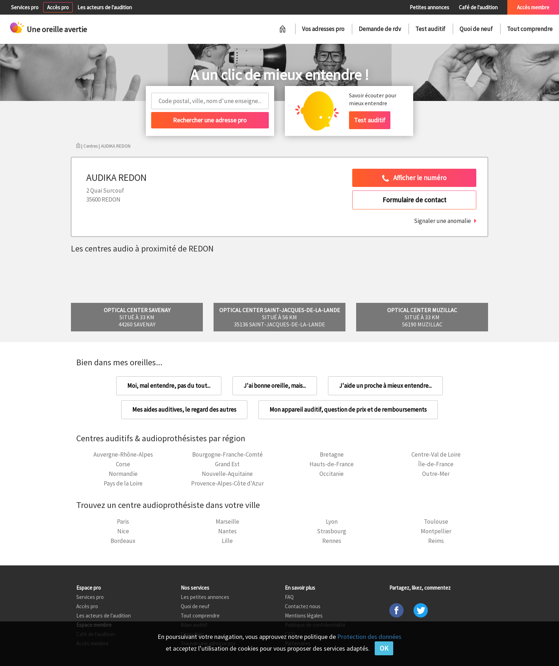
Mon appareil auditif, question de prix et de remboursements (348, 409)
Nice (123, 531)
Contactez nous (302, 606)
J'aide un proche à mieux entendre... (385, 386)
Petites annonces (429, 7)
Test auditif (430, 29)
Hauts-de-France (331, 464)
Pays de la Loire (123, 483)
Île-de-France (435, 464)
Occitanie (331, 474)
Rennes (331, 541)
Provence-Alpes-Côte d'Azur (227, 483)
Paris (123, 521)
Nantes (227, 531)
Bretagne (332, 454)
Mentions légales (304, 615)
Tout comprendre (530, 29)
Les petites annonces (205, 597)
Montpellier (436, 531)
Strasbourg (331, 531)
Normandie (123, 474)
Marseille (227, 521)
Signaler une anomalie (442, 221)
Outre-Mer (436, 474)
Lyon (332, 521)
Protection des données (369, 636)
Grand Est (227, 464)
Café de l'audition (478, 7)
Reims (436, 541)
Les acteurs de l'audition (104, 7)
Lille (227, 541)
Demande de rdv (380, 29)
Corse (123, 464)
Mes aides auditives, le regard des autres (184, 409)
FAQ (289, 597)
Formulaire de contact (414, 199)
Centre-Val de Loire (436, 454)
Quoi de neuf (476, 29)
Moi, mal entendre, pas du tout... (168, 386)
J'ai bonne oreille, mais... (274, 386)
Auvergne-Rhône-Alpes (123, 454)
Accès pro (58, 7)
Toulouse (436, 521)
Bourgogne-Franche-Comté (227, 454)
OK (384, 648)
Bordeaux (123, 541)
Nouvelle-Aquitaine (227, 474)
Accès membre (533, 7)
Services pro (25, 7)
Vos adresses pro (323, 29)
